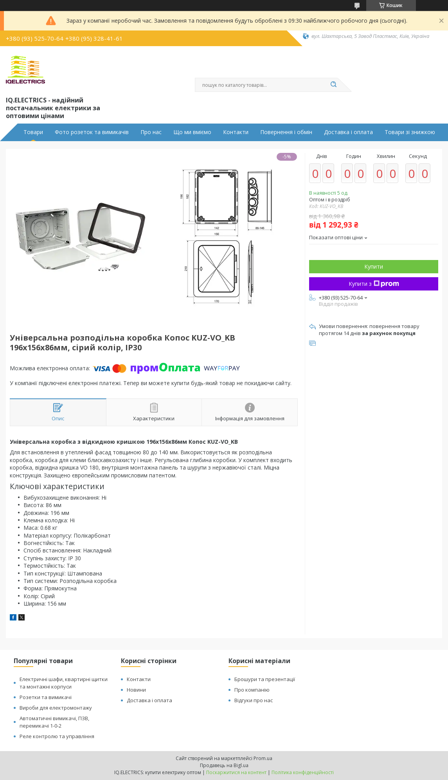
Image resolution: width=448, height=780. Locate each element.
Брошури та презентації (264, 679)
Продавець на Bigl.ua (224, 765)
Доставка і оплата (348, 132)
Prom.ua (263, 758)
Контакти (235, 132)
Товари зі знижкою (410, 132)
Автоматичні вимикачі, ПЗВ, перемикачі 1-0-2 (54, 722)
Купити (373, 266)
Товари (33, 132)
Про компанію (252, 689)
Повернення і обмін (286, 132)
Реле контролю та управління (57, 736)
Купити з (374, 283)
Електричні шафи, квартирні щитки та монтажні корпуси (64, 683)
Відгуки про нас (253, 700)
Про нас (151, 132)
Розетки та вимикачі (46, 697)
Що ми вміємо (192, 132)
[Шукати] (334, 85)
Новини (136, 689)
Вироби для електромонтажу (56, 707)
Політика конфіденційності (303, 772)
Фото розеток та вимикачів (92, 132)
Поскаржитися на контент (236, 772)
